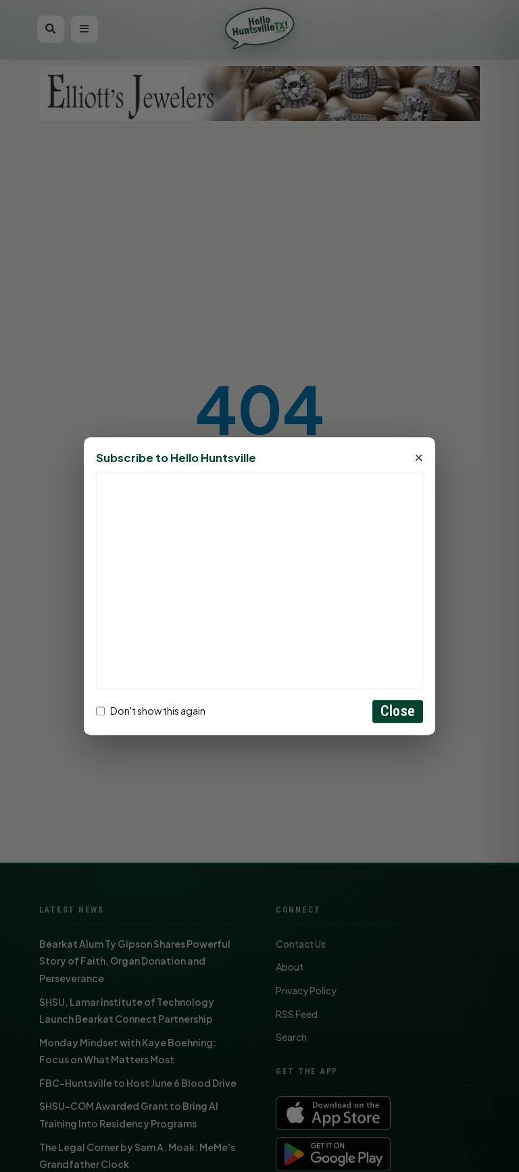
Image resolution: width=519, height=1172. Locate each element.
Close (397, 711)
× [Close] (418, 458)
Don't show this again (150, 711)
